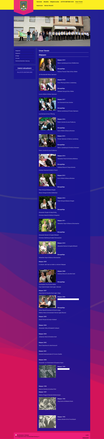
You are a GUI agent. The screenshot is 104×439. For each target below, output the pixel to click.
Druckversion (19, 435)
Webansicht (86, 437)
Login (87, 435)
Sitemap (27, 435)
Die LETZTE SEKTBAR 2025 (24, 72)
